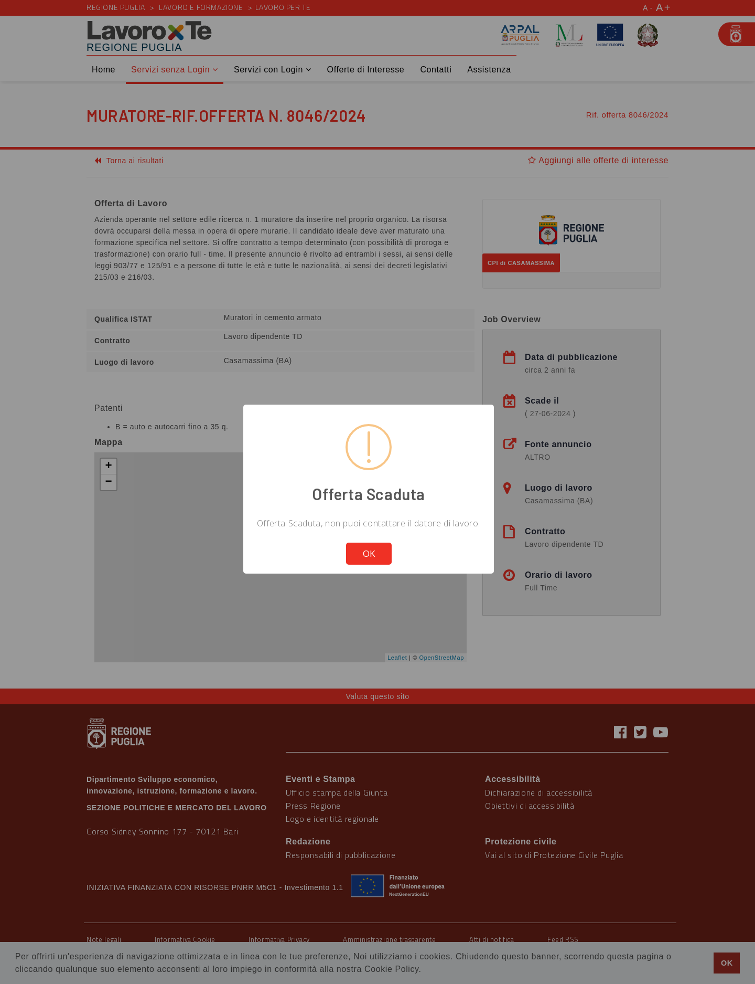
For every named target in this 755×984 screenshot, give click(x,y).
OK (369, 553)
